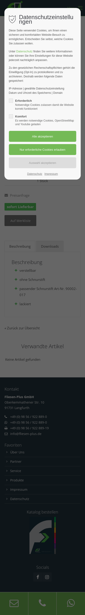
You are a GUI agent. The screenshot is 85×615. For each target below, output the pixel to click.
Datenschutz (24, 51)
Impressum (51, 173)
